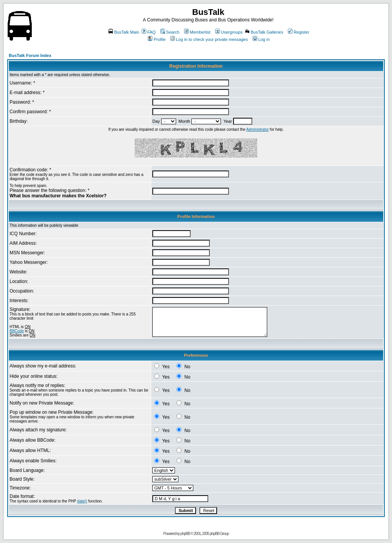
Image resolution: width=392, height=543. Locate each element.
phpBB (185, 534)
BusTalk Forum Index (30, 55)
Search (170, 32)
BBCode (17, 331)
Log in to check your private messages (209, 39)
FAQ (149, 32)
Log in (261, 39)
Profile (156, 39)
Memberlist (197, 32)
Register (298, 32)
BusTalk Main (123, 32)
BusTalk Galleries (264, 32)
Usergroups (229, 32)
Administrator (257, 129)
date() (82, 501)
